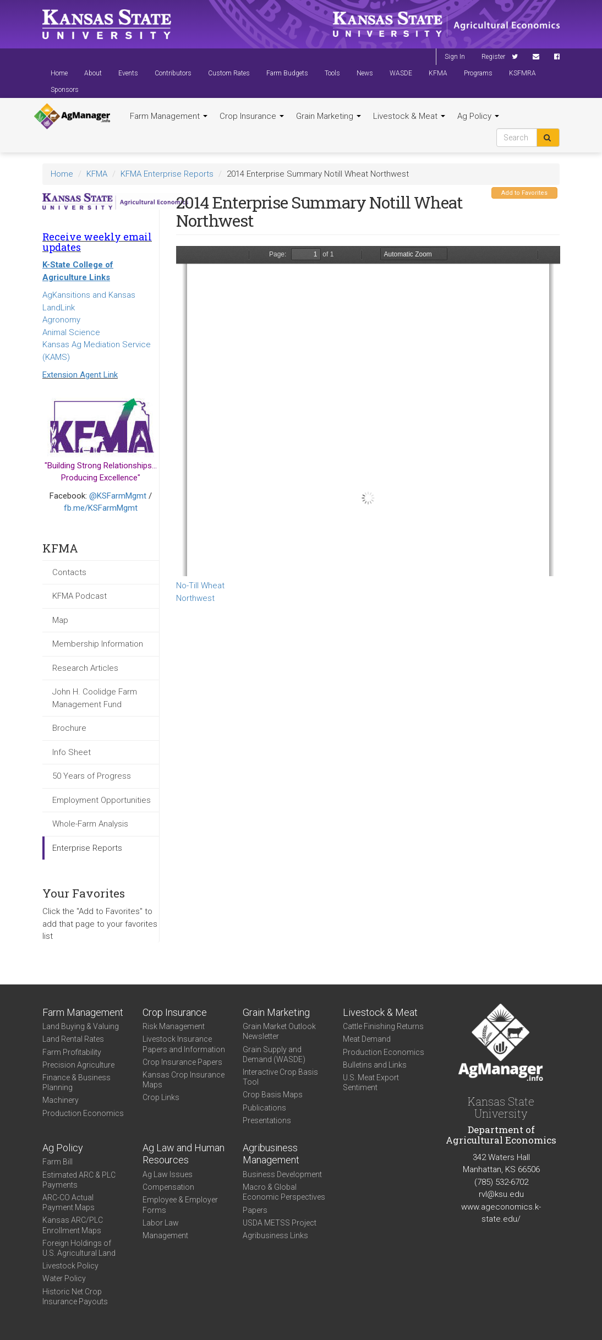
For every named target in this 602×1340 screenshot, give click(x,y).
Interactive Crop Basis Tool (280, 1077)
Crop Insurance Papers (182, 1062)
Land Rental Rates (73, 1039)
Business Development (282, 1174)
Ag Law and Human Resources (184, 1154)
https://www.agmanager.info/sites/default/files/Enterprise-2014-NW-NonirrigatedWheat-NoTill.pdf (368, 411)
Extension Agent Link (80, 375)
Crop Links (161, 1097)
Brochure (69, 728)
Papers (255, 1210)
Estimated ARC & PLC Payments (79, 1180)
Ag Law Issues (168, 1174)
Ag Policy (478, 116)
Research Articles (85, 668)
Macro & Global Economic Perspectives (284, 1192)
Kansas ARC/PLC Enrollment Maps (72, 1225)
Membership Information (97, 644)
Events (128, 73)
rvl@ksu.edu (501, 1194)
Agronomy (61, 320)
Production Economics (83, 1113)
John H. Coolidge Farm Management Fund (94, 698)
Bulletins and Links (375, 1064)
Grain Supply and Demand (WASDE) (274, 1054)
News (365, 73)
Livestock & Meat (409, 116)
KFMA (438, 73)
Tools (332, 73)
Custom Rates (229, 73)
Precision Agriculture (78, 1064)
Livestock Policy (70, 1265)
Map (60, 620)
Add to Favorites (524, 192)
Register (493, 57)
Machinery (60, 1100)
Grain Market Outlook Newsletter (279, 1031)
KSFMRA (522, 73)
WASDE (401, 73)
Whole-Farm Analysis (90, 824)
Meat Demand (367, 1039)
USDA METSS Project (279, 1222)
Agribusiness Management (271, 1154)
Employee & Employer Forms (180, 1204)
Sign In (455, 57)
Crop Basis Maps (273, 1094)
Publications (264, 1107)
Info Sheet (71, 752)
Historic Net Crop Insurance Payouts (75, 1296)
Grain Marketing (328, 116)
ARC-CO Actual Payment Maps (68, 1202)
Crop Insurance (252, 116)
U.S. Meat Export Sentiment (371, 1082)
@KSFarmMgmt (117, 496)
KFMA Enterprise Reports (167, 174)
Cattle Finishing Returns (383, 1026)
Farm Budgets (287, 73)
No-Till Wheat (200, 585)
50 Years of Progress (91, 776)
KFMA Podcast (79, 596)
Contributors (173, 73)
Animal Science (71, 332)
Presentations (267, 1120)
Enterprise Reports (87, 848)
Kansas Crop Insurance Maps (184, 1079)
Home (59, 73)
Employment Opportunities (101, 800)
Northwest (195, 598)
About (93, 73)
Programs (478, 73)
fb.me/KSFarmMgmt (101, 508)
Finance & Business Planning (76, 1082)
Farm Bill (57, 1161)
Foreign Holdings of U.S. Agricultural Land (79, 1248)
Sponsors (65, 90)
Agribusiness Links (275, 1235)
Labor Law (161, 1222)
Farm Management (168, 116)
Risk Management (174, 1026)
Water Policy (64, 1278)
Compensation (168, 1187)
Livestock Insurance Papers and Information (184, 1044)
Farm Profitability (71, 1052)
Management (165, 1235)
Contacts (69, 572)
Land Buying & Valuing (80, 1026)
